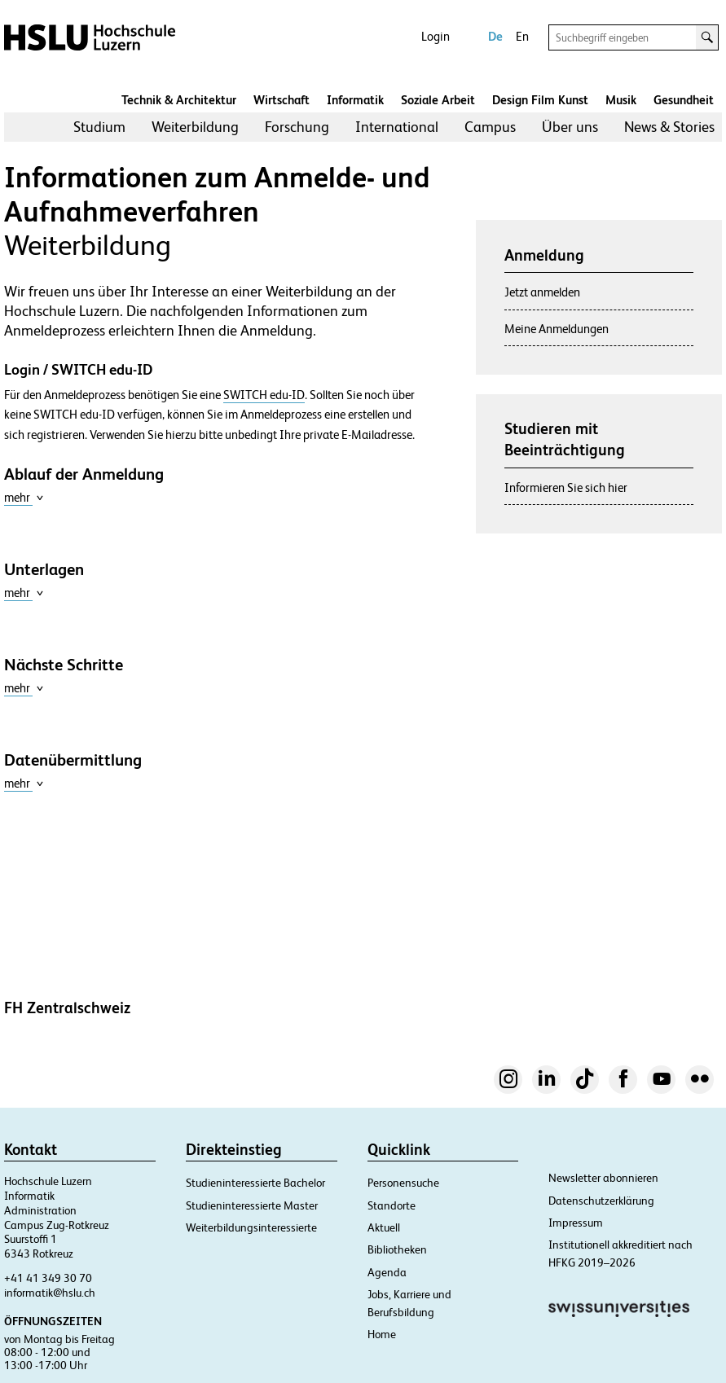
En (522, 36)
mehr (24, 497)
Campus (490, 126)
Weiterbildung (195, 126)
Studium (99, 126)
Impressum (575, 1222)
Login (435, 36)
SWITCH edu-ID (264, 395)
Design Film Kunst (540, 100)
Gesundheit (683, 100)
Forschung (297, 126)
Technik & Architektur (178, 100)
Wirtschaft (281, 100)
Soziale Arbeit (438, 100)
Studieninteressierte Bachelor (255, 1182)
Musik (620, 100)
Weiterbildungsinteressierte (251, 1227)
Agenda (387, 1272)
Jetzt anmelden (542, 292)
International (396, 126)
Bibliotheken (397, 1249)
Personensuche (403, 1182)
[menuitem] (99, 127)
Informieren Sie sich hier (565, 487)
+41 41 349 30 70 (48, 1277)
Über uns (570, 126)
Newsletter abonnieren (603, 1177)
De (495, 36)
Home (381, 1334)
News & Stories (669, 126)
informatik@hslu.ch (49, 1292)
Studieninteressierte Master (252, 1205)
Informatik (355, 100)
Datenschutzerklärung (601, 1200)
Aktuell (383, 1227)
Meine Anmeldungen (556, 329)
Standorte (391, 1205)
